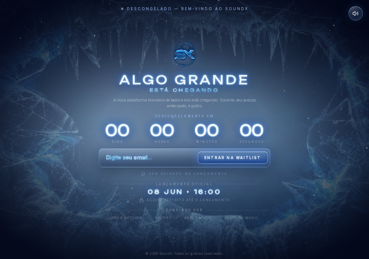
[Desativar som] (355, 13)
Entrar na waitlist (232, 157)
